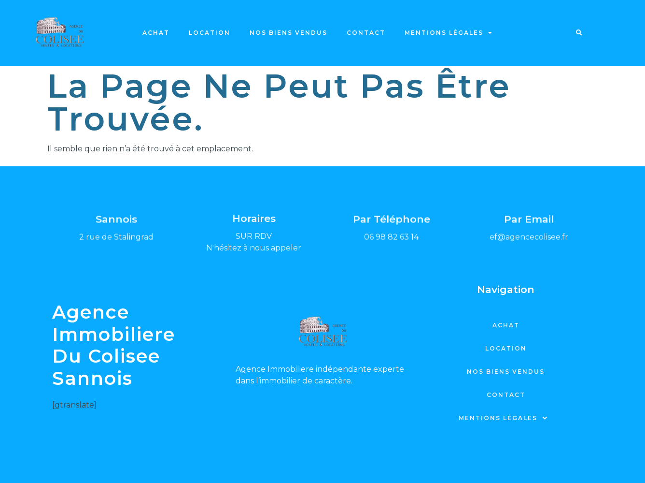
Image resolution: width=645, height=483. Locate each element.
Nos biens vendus (288, 32)
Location (209, 32)
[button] (579, 33)
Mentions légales (449, 33)
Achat (155, 32)
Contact (366, 32)
